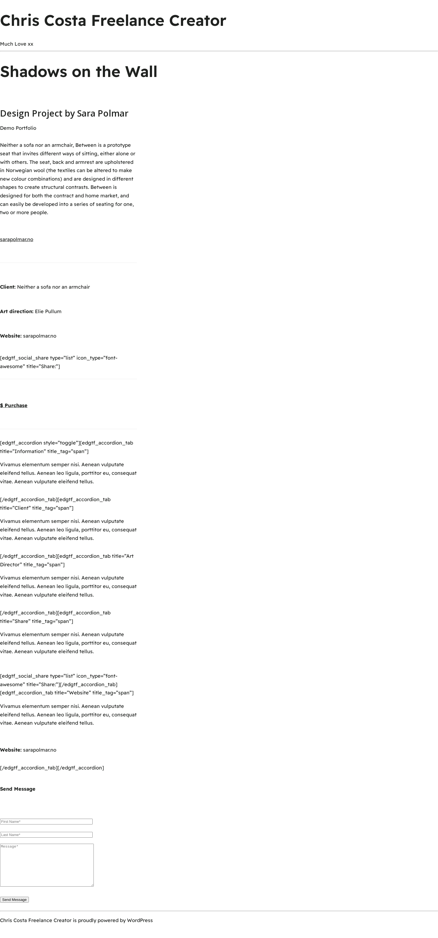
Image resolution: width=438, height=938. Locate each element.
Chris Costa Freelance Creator (113, 20)
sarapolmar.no (39, 336)
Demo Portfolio (18, 128)
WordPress (140, 928)
